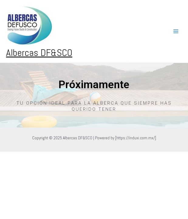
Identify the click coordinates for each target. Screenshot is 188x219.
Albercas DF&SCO (39, 53)
